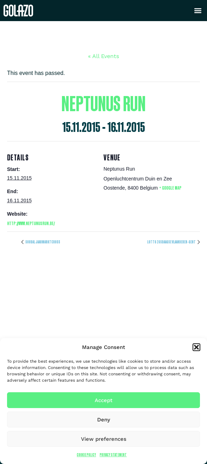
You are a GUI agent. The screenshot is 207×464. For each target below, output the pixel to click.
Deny (103, 420)
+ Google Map (170, 187)
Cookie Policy (86, 454)
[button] (196, 347)
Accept (103, 400)
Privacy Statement (113, 454)
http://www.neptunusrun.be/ (31, 223)
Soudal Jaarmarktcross (42, 241)
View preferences (103, 439)
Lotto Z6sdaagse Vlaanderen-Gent (171, 241)
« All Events (103, 56)
